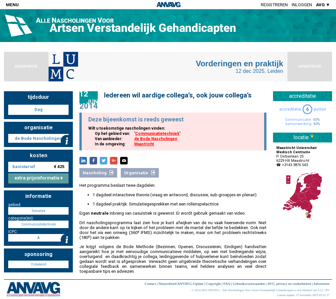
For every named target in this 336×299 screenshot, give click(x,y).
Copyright (213, 284)
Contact (150, 284)
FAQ (226, 284)
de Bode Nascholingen (155, 139)
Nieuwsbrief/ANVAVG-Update (181, 284)
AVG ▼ (323, 4)
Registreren (274, 4)
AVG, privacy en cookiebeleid (289, 284)
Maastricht (144, 144)
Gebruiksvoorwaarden (249, 284)
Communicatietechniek (157, 133)
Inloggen (302, 4)
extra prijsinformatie (38, 178)
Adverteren (321, 284)
